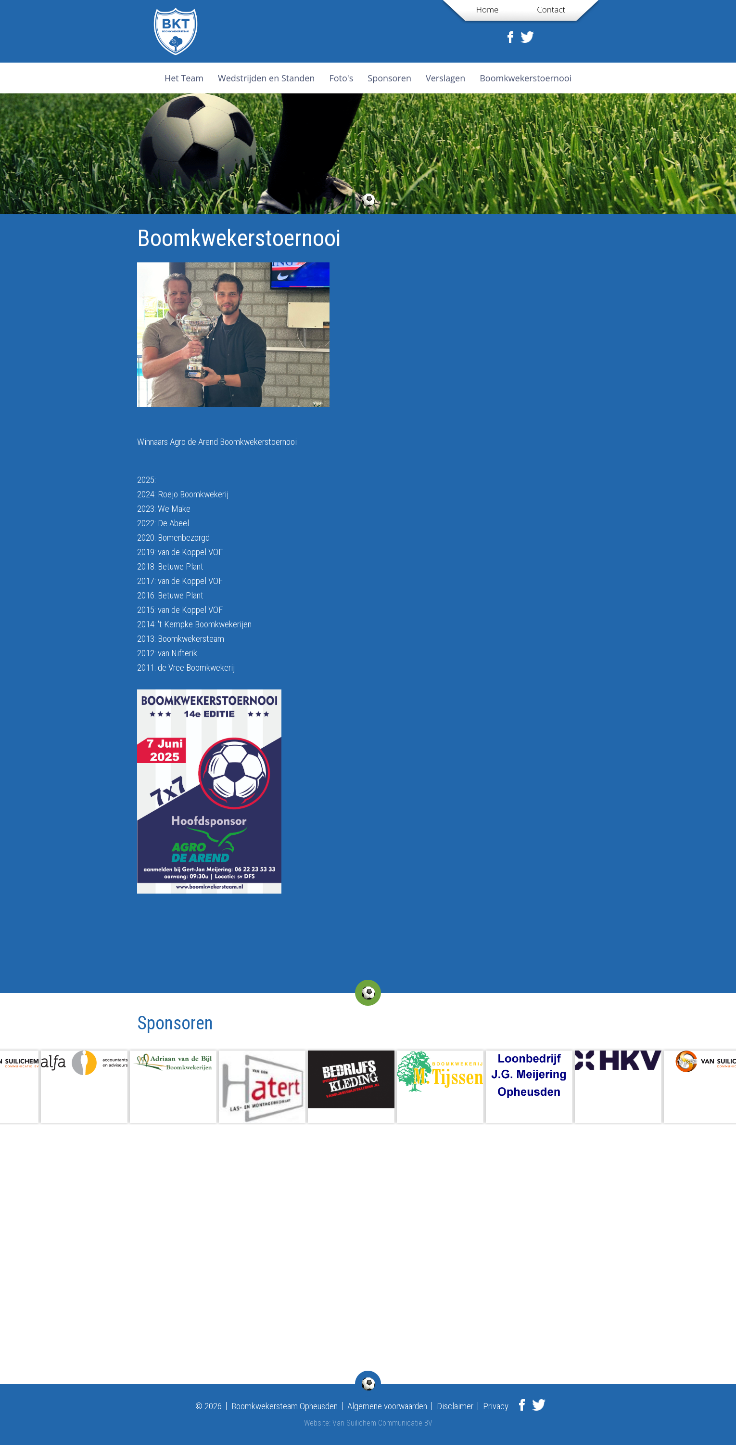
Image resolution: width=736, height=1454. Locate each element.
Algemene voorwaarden (387, 1406)
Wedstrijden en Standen (266, 78)
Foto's (341, 78)
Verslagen (445, 78)
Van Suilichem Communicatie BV (382, 1423)
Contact (551, 9)
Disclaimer (455, 1406)
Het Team (184, 78)
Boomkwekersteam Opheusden (284, 1406)
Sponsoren (389, 78)
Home (487, 9)
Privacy (495, 1406)
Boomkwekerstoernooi (525, 78)
